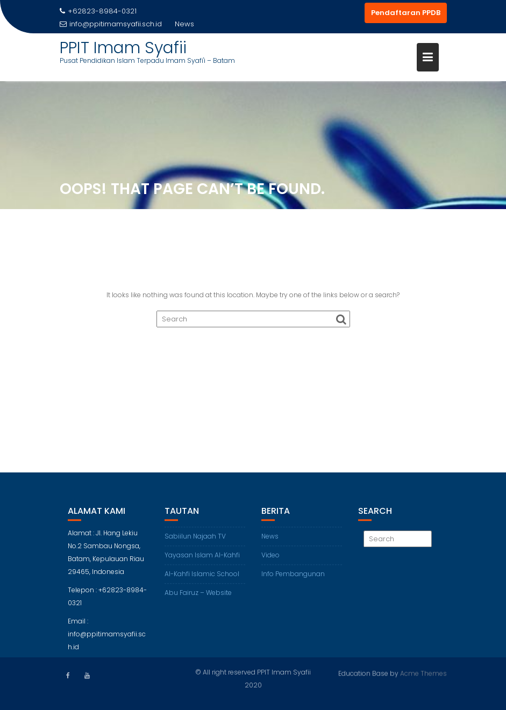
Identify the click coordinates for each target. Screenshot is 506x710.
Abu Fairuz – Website (198, 599)
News (270, 542)
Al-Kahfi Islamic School (202, 580)
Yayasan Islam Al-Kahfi (202, 561)
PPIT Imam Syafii (123, 48)
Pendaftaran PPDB (405, 13)
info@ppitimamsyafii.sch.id (111, 24)
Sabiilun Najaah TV (195, 542)
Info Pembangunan (293, 580)
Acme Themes (423, 672)
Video (270, 561)
